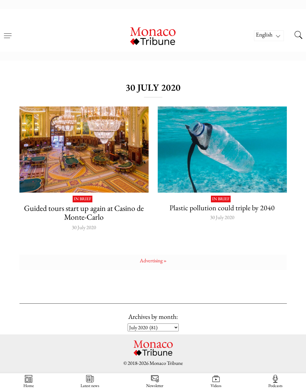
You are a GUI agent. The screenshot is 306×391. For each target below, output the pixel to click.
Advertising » (153, 260)
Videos (216, 381)
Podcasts (275, 381)
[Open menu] (7, 32)
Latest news (90, 381)
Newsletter (154, 381)
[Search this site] (298, 35)
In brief (82, 199)
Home (28, 381)
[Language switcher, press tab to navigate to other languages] (269, 35)
